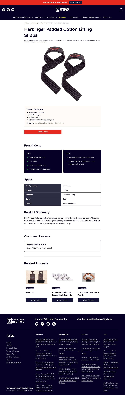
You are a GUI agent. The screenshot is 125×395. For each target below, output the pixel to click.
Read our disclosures (40, 42)
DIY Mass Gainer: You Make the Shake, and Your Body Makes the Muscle (111, 386)
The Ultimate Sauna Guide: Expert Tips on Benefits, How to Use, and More (91, 378)
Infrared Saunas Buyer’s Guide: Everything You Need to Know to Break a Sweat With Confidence (91, 368)
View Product (36, 300)
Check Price (43, 132)
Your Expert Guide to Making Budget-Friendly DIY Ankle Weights (110, 343)
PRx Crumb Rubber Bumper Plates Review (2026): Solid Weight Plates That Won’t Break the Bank (46, 366)
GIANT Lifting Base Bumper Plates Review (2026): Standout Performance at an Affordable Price (46, 343)
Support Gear (59, 123)
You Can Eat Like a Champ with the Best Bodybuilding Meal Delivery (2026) (68, 371)
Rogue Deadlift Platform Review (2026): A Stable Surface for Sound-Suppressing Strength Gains (46, 354)
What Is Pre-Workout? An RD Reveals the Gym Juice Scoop (91, 350)
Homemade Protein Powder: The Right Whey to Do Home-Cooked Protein (110, 354)
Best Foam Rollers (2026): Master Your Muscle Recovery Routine (69, 350)
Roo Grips (29, 292)
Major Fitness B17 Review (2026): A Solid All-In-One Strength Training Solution (44, 387)
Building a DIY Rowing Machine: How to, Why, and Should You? (111, 364)
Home (25, 23)
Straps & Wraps (34, 23)
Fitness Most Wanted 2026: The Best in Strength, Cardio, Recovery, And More (68, 341)
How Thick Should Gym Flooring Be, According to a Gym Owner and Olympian (91, 341)
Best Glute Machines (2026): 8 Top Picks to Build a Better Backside (69, 380)
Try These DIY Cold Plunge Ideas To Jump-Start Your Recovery (110, 375)
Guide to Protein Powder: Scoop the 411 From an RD (90, 358)
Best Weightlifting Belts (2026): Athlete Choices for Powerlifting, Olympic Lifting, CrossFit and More (68, 361)
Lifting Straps (43, 23)
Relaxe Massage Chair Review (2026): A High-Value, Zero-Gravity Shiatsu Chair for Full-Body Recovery (46, 377)
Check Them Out (75, 2)
